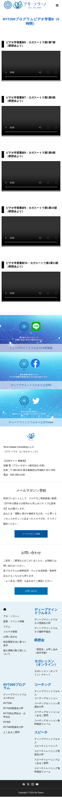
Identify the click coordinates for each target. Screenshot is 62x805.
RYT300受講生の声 (13, 727)
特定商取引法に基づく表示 (14, 643)
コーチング (42, 684)
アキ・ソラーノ (11, 616)
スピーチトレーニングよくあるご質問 (47, 761)
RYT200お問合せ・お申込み (14, 715)
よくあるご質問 (11, 732)
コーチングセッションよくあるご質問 (47, 714)
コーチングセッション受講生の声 (47, 705)
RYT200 (7, 703)
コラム (6, 626)
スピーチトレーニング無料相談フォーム (47, 770)
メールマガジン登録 (31, 534)
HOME (4, 609)
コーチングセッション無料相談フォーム (47, 722)
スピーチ (41, 732)
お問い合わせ (31, 591)
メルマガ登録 (10, 631)
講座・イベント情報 (13, 621)
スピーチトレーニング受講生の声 (47, 753)
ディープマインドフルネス (46, 611)
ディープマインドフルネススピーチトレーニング (47, 742)
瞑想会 (39, 640)
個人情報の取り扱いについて (14, 652)
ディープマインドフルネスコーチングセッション (47, 694)
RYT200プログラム (14, 686)
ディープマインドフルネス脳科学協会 (46, 630)
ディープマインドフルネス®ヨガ (14, 696)
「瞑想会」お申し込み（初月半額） (46, 651)
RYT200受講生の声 (13, 708)
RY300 (6, 722)
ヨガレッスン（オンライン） (46, 662)
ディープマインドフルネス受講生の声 (46, 621)
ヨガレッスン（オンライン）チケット (46, 673)
